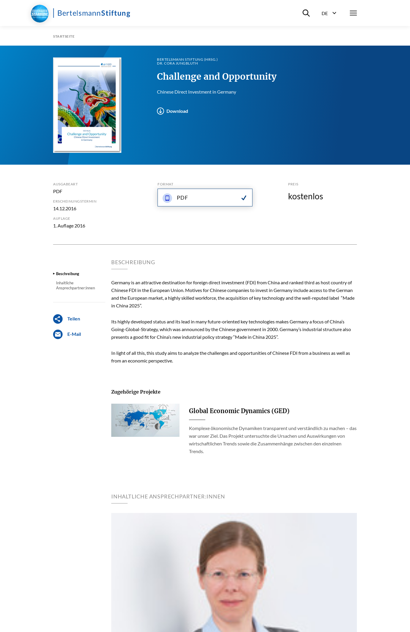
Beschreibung (67, 273)
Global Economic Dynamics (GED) (239, 411)
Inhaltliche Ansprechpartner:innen (75, 285)
